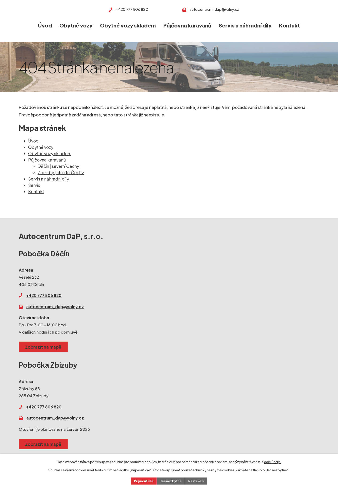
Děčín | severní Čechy (58, 166)
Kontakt (289, 25)
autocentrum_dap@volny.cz (214, 9)
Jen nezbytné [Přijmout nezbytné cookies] (171, 480)
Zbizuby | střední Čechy (61, 172)
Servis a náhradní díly (245, 25)
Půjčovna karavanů (187, 25)
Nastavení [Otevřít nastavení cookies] (197, 480)
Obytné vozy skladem (128, 25)
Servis (34, 185)
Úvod (45, 25)
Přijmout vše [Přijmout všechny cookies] (142, 480)
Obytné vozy (75, 25)
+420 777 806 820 (132, 9)
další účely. (272, 461)
